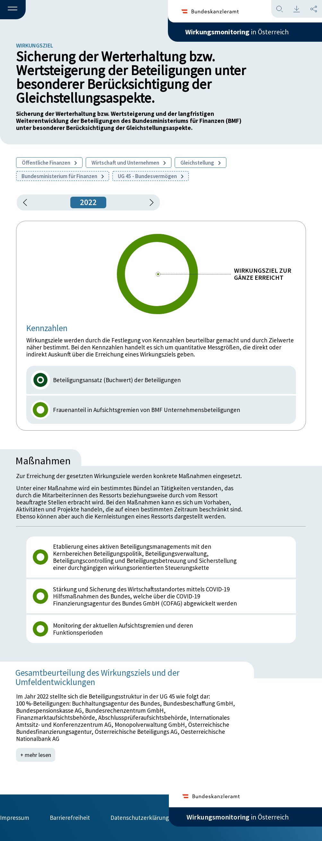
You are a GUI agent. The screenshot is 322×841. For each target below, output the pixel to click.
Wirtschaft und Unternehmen (128, 162)
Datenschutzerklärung (139, 817)
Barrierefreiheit (70, 817)
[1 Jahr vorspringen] (149, 202)
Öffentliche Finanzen (49, 162)
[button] (13, 10)
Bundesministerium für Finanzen (63, 176)
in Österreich (237, 31)
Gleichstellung (200, 162)
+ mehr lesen (35, 755)
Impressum (14, 817)
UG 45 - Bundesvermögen (150, 176)
